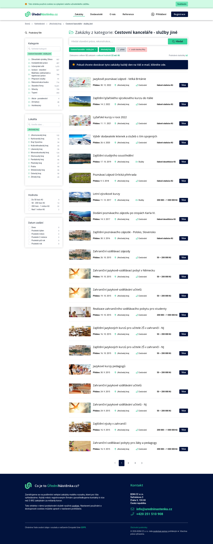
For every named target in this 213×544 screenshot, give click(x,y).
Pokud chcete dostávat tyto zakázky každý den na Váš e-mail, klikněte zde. (119, 64)
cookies (75, 505)
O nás (113, 14)
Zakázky (79, 14)
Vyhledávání (39, 24)
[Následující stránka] (142, 463)
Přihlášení (158, 14)
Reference (128, 14)
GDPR (83, 527)
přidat (121, 50)
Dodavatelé (96, 14)
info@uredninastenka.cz (151, 509)
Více (183, 85)
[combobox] (119, 41)
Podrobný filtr (33, 33)
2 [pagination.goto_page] (128, 463)
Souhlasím (181, 4)
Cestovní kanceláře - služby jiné (83, 50)
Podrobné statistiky (178, 55)
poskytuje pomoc (160, 531)
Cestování (142, 85)
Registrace (179, 14)
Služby (141, 162)
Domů (27, 24)
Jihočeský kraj (55, 24)
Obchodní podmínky (138, 527)
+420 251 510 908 (146, 514)
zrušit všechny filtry (137, 50)
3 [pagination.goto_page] (135, 463)
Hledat (177, 41)
